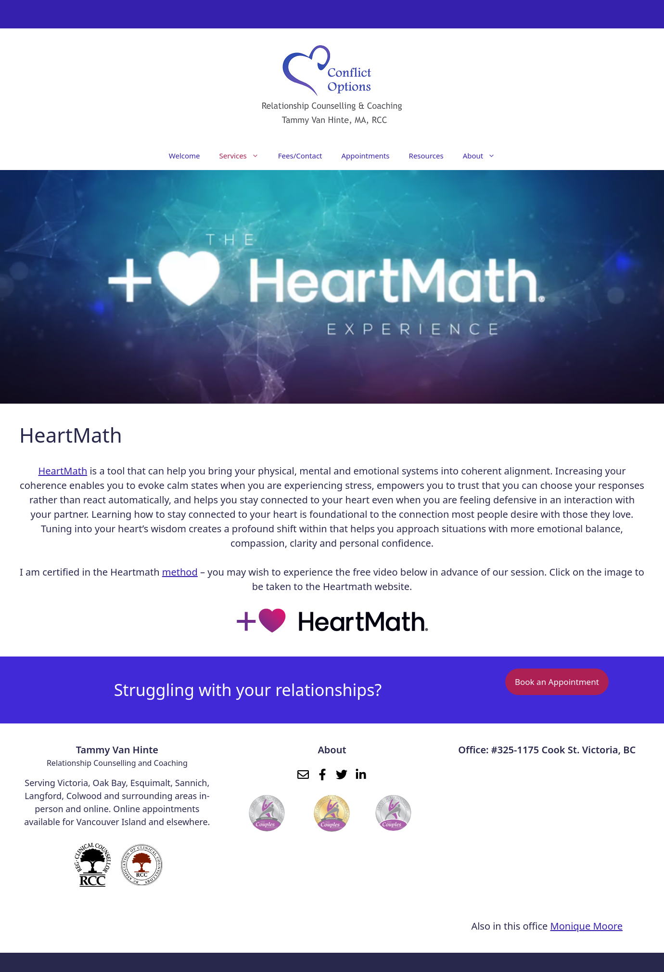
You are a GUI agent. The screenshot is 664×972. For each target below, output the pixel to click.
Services (243, 155)
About (484, 155)
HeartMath (63, 470)
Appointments (366, 155)
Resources (426, 155)
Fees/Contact (300, 155)
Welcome (184, 155)
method (180, 571)
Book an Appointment (557, 681)
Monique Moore (586, 926)
